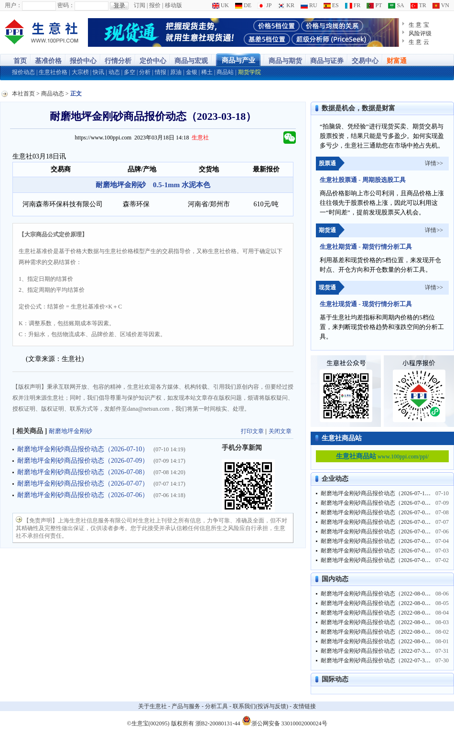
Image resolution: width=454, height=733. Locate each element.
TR (418, 5)
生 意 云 (419, 42)
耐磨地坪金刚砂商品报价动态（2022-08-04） (377, 612)
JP (264, 5)
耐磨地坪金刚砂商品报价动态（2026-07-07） (83, 483)
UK (220, 5)
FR (353, 5)
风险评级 (420, 33)
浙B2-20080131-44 (217, 723)
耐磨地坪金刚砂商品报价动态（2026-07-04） (377, 541)
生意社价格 (53, 72)
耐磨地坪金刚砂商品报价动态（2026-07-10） (83, 449)
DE (243, 5)
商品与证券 (327, 60)
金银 (191, 72)
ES (331, 5)
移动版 (173, 5)
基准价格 (48, 60)
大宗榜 (80, 72)
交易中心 (365, 60)
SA (396, 5)
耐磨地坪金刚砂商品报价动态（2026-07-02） (377, 560)
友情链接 (304, 706)
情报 (160, 72)
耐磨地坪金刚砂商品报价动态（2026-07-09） (83, 460)
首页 (20, 60)
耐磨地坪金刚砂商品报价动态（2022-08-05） (377, 603)
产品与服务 (186, 706)
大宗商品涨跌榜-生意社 (42, 32)
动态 (114, 72)
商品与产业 (238, 60)
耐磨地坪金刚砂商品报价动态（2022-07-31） (377, 651)
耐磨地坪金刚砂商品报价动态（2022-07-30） (377, 660)
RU (309, 5)
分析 (145, 72)
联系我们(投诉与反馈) (260, 706)
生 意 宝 (419, 24)
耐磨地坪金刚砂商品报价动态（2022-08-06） (377, 593)
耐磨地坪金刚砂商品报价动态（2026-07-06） (83, 495)
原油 (176, 72)
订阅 (139, 5)
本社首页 (23, 93)
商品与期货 (285, 60)
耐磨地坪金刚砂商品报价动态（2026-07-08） (83, 472)
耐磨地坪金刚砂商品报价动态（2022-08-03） (377, 622)
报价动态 (23, 72)
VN (440, 5)
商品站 (225, 72)
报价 (155, 5)
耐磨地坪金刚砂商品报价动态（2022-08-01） (377, 641)
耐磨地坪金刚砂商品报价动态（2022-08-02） (377, 631)
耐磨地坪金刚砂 (70, 431)
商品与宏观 (191, 60)
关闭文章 (280, 431)
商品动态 (52, 93)
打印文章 (252, 431)
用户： (13, 5)
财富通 (397, 60)
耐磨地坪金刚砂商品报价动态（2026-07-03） (377, 550)
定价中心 (153, 60)
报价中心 (83, 60)
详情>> (434, 163)
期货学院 (249, 72)
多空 (129, 72)
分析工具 (216, 706)
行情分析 (118, 60)
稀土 (207, 72)
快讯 (98, 72)
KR (286, 5)
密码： (66, 5)
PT (374, 5)
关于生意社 (152, 706)
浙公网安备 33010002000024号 (284, 720)
